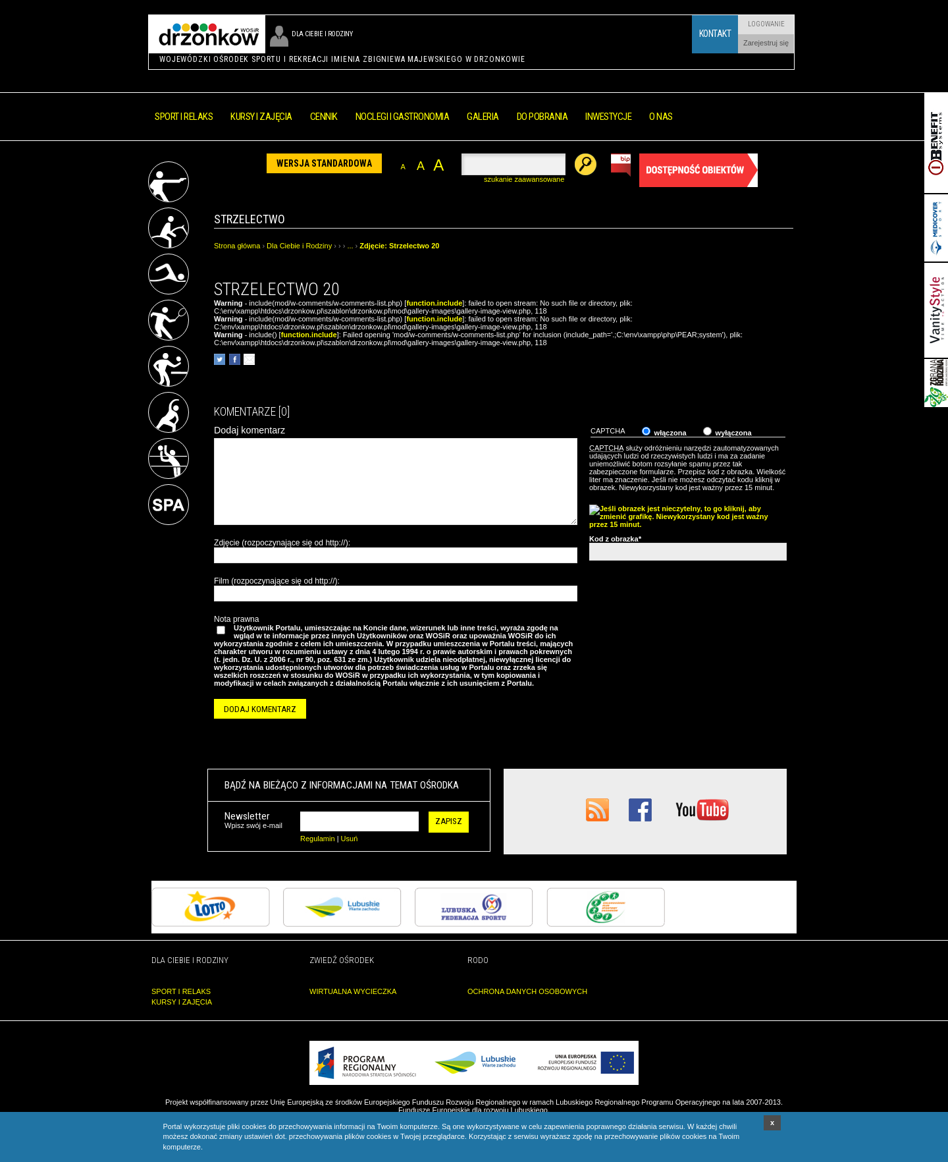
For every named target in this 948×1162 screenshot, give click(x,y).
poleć (249, 359)
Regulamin (317, 839)
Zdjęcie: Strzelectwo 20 (399, 246)
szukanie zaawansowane (524, 179)
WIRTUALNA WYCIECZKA (352, 991)
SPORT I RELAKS (181, 991)
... (350, 246)
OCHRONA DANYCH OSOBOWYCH (527, 991)
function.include (434, 303)
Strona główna (237, 246)
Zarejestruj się (766, 43)
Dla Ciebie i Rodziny (299, 246)
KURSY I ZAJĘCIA (181, 1002)
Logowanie (766, 24)
